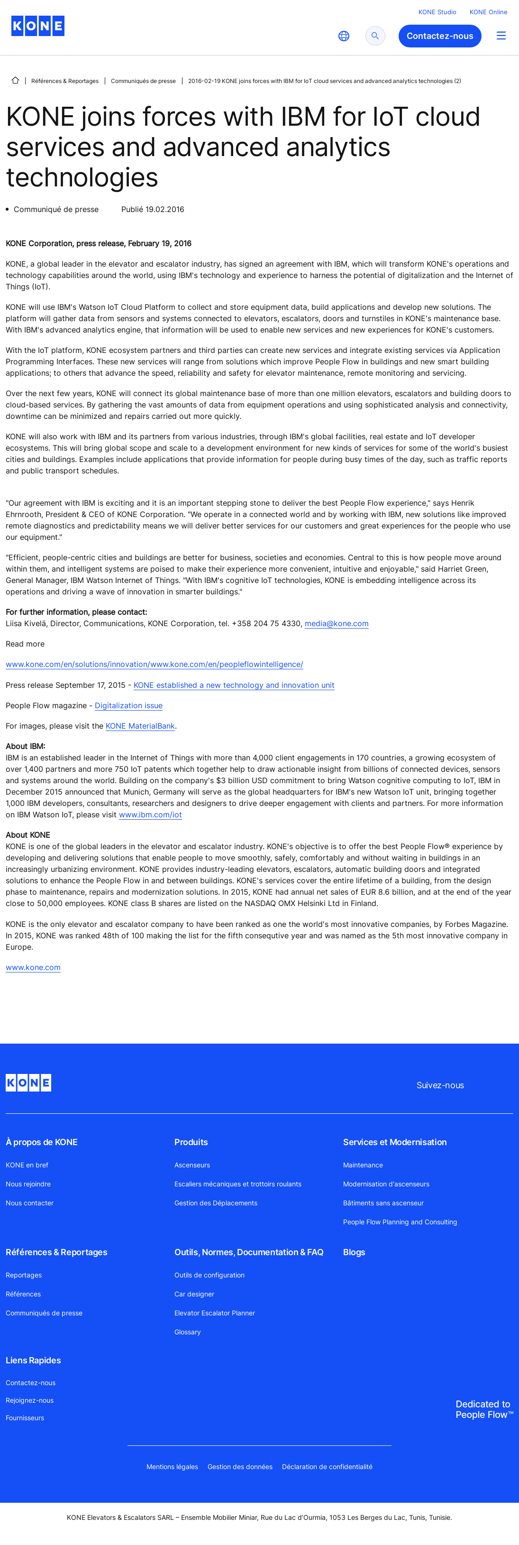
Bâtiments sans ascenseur (383, 1203)
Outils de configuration (209, 1275)
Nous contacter (30, 1203)
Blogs (354, 1252)
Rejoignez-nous (30, 1400)
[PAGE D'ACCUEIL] (15, 80)
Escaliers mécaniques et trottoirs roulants (237, 1184)
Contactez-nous (30, 1382)
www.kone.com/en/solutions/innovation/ (78, 664)
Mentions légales (172, 1466)
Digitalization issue (129, 705)
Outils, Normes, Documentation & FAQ (248, 1252)
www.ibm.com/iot (150, 814)
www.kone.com (33, 967)
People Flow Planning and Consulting (400, 1222)
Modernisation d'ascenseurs (386, 1184)
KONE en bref (27, 1165)
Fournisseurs (25, 1418)
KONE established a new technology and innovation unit (234, 685)
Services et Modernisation (395, 1142)
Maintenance (363, 1165)
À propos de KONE (41, 1142)
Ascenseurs (192, 1165)
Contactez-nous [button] (440, 36)
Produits (191, 1142)
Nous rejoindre (28, 1184)
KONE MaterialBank (140, 726)
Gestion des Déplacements (215, 1203)
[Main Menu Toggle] (501, 35)
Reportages (24, 1275)
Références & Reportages (65, 80)
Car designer (194, 1294)
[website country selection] (343, 36)
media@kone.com (337, 623)
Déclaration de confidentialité (327, 1466)
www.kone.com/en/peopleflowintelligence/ (226, 664)
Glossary (187, 1332)
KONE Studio (437, 12)
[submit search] (375, 36)
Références (23, 1294)
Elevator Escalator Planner (214, 1313)
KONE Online (489, 12)
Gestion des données (240, 1466)
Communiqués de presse (143, 80)
